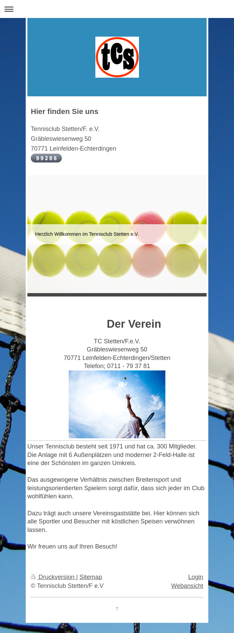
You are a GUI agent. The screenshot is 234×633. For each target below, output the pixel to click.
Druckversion (53, 577)
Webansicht (187, 585)
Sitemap (90, 577)
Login (195, 577)
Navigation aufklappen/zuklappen (117, 9)
